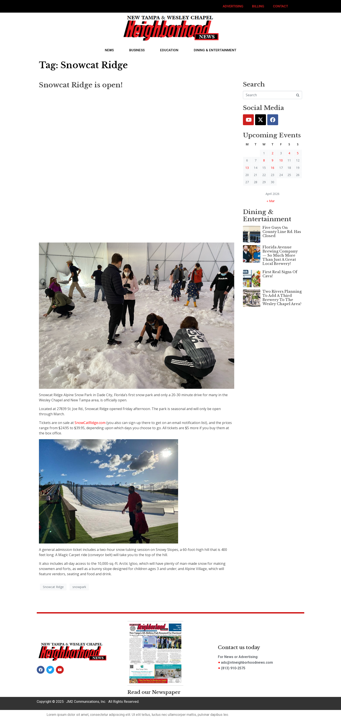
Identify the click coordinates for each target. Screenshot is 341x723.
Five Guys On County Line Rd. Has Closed (281, 231)
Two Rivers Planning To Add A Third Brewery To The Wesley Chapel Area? (282, 297)
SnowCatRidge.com (90, 422)
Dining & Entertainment (215, 50)
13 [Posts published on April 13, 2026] (247, 168)
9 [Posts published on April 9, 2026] (272, 160)
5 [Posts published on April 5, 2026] (298, 153)
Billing (258, 6)
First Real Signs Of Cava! (279, 274)
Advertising (233, 6)
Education (169, 50)
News (109, 50)
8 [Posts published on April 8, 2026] (264, 160)
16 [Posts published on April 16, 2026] (272, 168)
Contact (280, 6)
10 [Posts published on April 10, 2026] (281, 160)
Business (137, 50)
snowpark (79, 587)
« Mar (271, 201)
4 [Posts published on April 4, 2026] (289, 153)
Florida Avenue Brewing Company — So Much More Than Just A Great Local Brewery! (280, 255)
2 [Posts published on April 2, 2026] (272, 153)
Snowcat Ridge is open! (81, 85)
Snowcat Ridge (53, 587)
